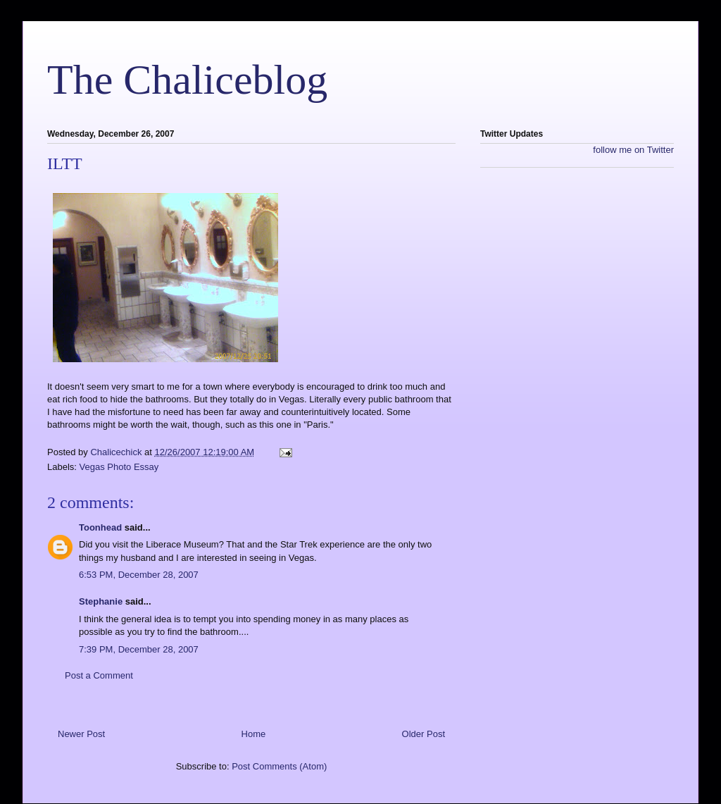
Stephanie (101, 601)
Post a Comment (99, 675)
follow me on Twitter (633, 149)
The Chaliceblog (187, 79)
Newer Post (81, 734)
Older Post (423, 734)
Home (254, 734)
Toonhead (100, 527)
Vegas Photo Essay (119, 467)
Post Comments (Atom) (279, 766)
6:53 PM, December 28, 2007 (139, 574)
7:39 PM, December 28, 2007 (139, 649)
